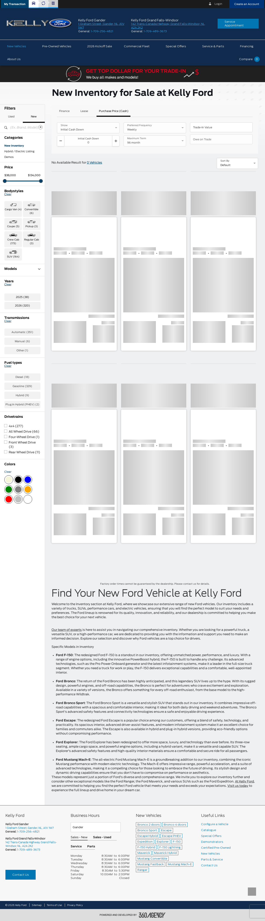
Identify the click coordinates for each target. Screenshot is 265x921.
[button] (15, 4)
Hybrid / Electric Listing (19, 151)
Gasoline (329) (22, 460)
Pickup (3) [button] (31, 226)
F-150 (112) (11, 305)
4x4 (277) (16, 499)
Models (22, 269)
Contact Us (20, 874)
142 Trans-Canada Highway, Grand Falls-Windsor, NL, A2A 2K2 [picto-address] (31, 844)
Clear (7, 194)
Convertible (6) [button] (31, 211)
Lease (84, 111)
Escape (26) (12, 288)
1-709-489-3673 (155, 31)
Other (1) (22, 424)
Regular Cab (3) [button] (31, 242)
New (34, 116)
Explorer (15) (12, 299)
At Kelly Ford (244, 781)
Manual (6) (22, 415)
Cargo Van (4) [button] (13, 209)
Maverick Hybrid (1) (17, 328)
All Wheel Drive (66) (24, 505)
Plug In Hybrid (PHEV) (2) (22, 478)
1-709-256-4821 (102, 31)
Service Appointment (234, 23)
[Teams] (96, 827)
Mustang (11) (12, 333)
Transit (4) (11, 345)
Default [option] (225, 165)
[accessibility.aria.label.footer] (152, 915)
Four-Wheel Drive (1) (24, 510)
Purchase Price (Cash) (113, 111)
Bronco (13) (12, 277)
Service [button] (76, 846)
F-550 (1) (10, 316)
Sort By (224, 161)
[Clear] (40, 127)
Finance (64, 111)
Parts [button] (91, 846)
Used (11, 116)
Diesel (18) (22, 450)
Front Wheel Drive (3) (22, 518)
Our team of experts (67, 629)
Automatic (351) (22, 406)
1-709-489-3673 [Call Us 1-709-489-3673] (28, 849)
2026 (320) (22, 379)
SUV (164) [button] (13, 257)
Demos (8, 157)
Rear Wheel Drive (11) (24, 526)
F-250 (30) (11, 311)
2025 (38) (22, 370)
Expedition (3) (13, 294)
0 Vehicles (94, 162)
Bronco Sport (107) (17, 282)
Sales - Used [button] (102, 837)
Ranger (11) (11, 339)
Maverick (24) (13, 322)
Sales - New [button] (79, 837)
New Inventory (14, 145)
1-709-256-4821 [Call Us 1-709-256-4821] (28, 831)
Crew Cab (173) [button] (13, 242)
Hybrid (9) (22, 469)
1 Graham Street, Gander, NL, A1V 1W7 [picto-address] (29, 828)
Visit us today (237, 785)
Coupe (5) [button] (13, 226)
